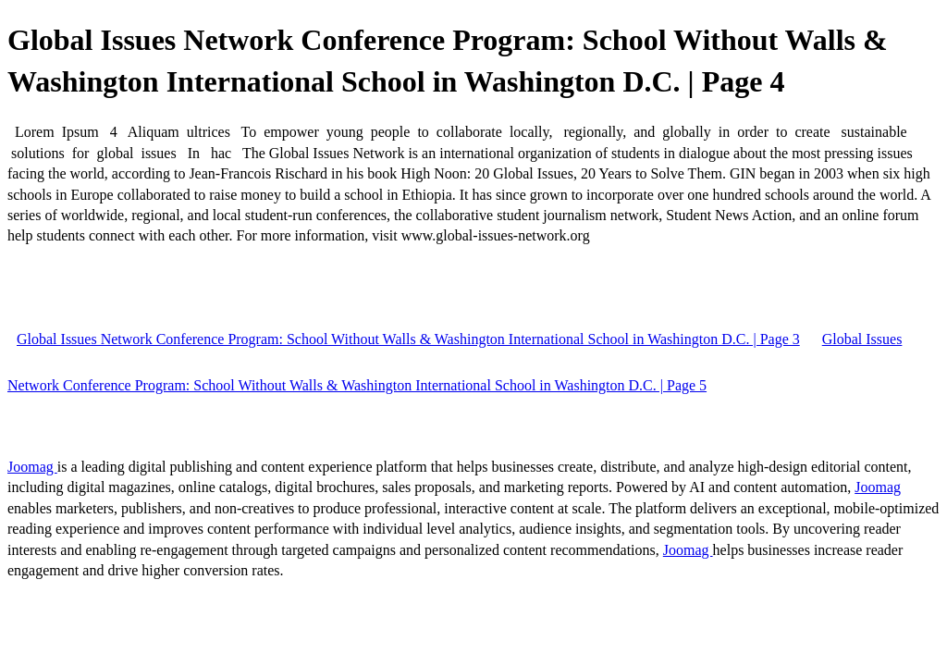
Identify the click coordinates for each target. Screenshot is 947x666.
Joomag (32, 467)
